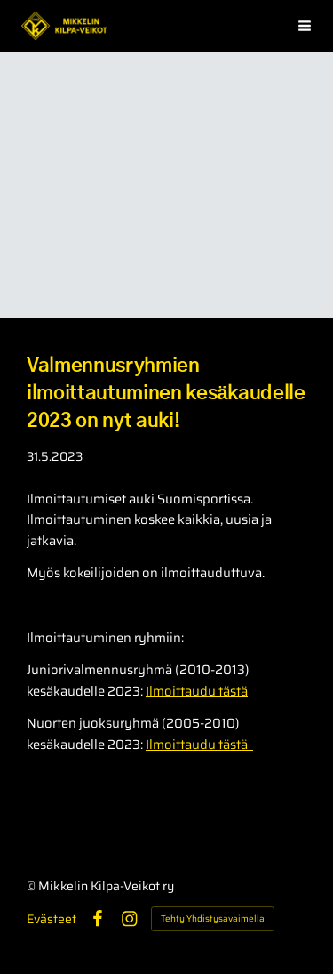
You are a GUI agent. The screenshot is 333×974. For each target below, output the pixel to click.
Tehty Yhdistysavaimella (213, 918)
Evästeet (51, 919)
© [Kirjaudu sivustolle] (32, 886)
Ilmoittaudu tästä (197, 690)
